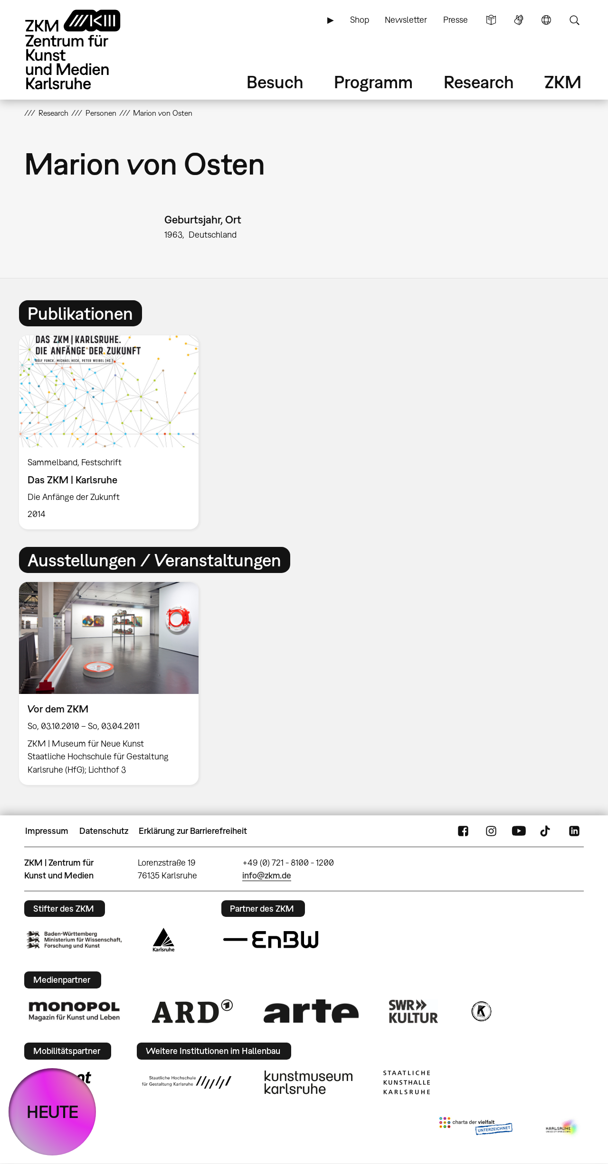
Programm (373, 82)
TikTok (546, 831)
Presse (455, 20)
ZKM (562, 82)
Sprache (546, 20)
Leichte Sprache (491, 20)
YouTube (518, 831)
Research (479, 82)
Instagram (491, 831)
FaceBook (463, 831)
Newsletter (406, 20)
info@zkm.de (266, 875)
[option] (113, 432)
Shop (359, 20)
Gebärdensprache (518, 20)
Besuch (275, 82)
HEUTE (52, 1111)
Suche (574, 20)
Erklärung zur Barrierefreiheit (193, 831)
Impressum (46, 831)
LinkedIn (574, 831)
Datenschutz (103, 831)
